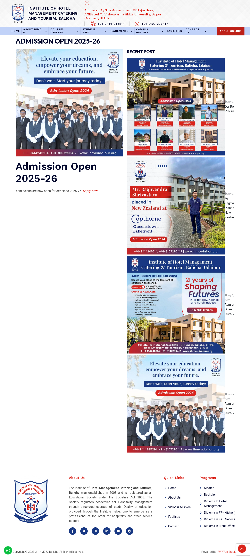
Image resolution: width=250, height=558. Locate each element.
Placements (121, 30)
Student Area (94, 31)
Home (16, 30)
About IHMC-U (35, 31)
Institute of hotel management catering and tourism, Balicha (53, 13)
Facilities (174, 30)
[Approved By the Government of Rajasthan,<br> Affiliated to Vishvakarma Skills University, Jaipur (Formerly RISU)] (86, 2)
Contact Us (196, 31)
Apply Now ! (91, 191)
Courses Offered (64, 31)
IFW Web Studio (227, 552)
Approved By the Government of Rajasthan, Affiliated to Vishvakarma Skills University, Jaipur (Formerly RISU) (123, 14)
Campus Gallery (149, 31)
